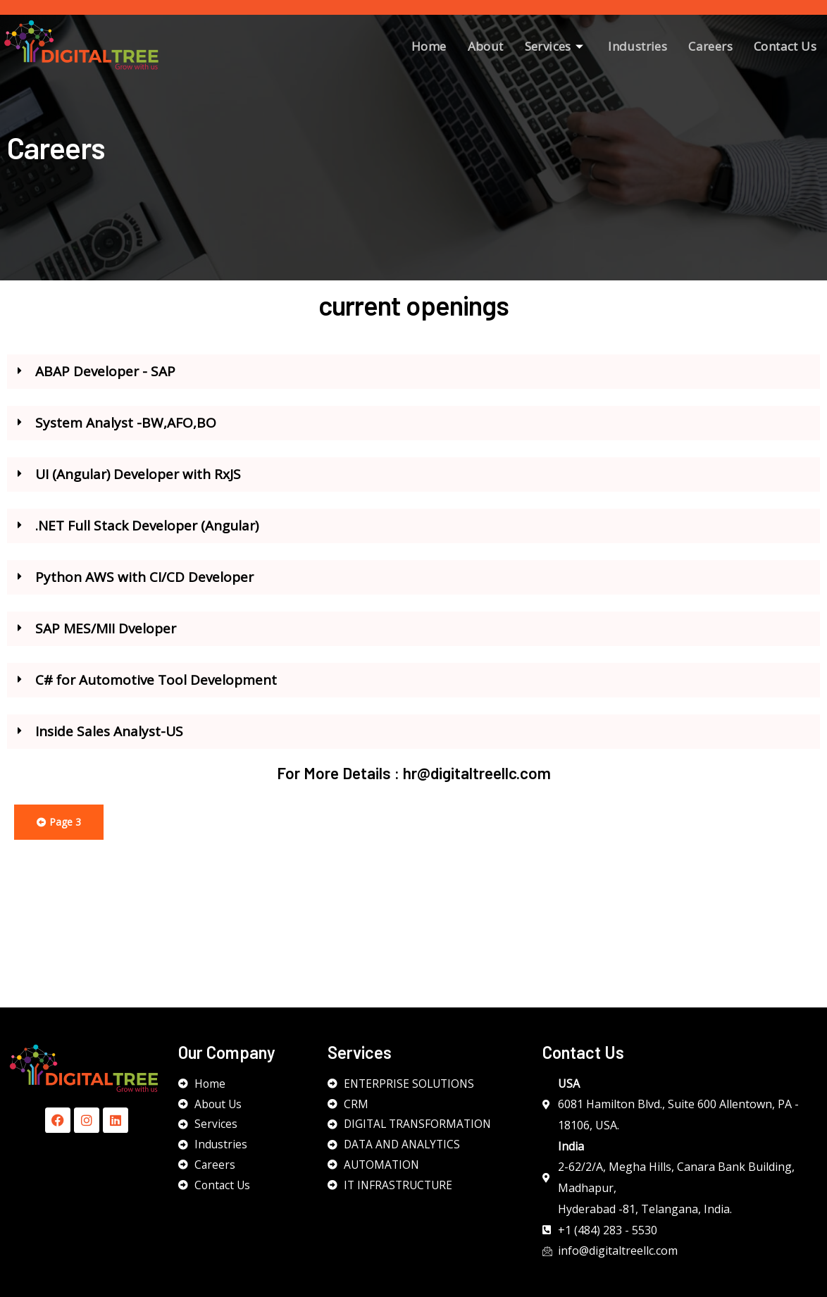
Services (556, 46)
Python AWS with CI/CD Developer (144, 585)
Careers (710, 46)
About (486, 46)
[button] (413, 380)
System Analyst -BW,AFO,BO (125, 431)
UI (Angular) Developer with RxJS (138, 482)
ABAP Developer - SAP (107, 380)
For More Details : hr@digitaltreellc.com (413, 781)
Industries (637, 46)
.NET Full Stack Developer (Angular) (147, 534)
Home (429, 46)
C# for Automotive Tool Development (156, 688)
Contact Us (785, 46)
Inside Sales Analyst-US (109, 740)
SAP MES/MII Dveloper (105, 637)
